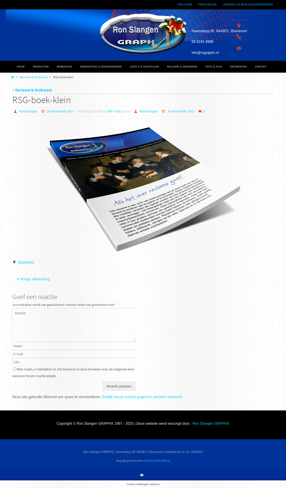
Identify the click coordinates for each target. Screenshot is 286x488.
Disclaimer (185, 4)
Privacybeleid (207, 4)
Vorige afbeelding (32, 278)
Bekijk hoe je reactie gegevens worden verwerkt (142, 396)
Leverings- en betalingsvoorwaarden (247, 4)
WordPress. (163, 461)
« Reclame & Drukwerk (32, 90)
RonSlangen (28, 111)
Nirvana (149, 461)
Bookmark (26, 262)
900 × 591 (114, 111)
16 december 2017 (60, 111)
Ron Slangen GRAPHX (211, 423)
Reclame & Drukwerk (33, 77)
